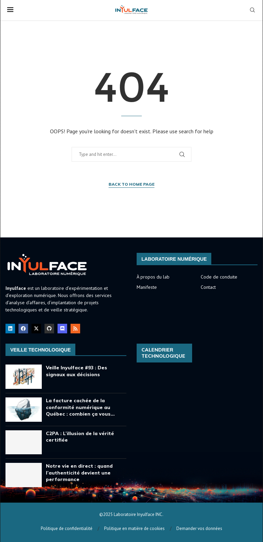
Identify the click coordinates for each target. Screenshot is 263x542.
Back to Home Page (131, 184)
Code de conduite (219, 276)
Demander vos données (199, 528)
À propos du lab (153, 276)
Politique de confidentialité (66, 528)
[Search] (252, 11)
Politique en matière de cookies (134, 528)
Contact (208, 287)
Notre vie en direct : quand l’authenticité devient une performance (79, 472)
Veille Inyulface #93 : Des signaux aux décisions (76, 371)
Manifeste (147, 287)
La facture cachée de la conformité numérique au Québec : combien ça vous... (80, 407)
